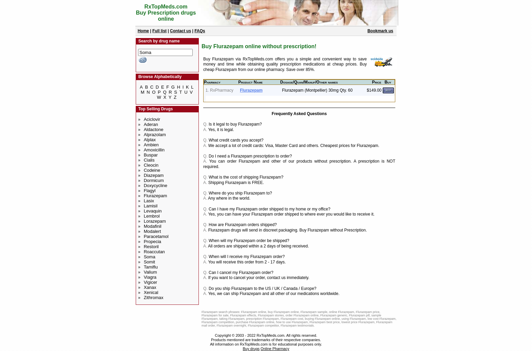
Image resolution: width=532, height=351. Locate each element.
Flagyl (150, 190)
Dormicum (154, 180)
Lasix (149, 200)
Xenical (151, 292)
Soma (149, 256)
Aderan (151, 124)
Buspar (151, 155)
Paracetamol (156, 236)
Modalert (152, 231)
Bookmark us (380, 31)
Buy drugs (251, 349)
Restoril (151, 246)
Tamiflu (151, 267)
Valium (150, 272)
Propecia (152, 241)
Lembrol (152, 216)
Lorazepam (155, 221)
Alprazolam (155, 134)
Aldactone (154, 129)
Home (143, 31)
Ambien (151, 144)
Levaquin (153, 211)
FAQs (199, 31)
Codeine (152, 170)
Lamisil (150, 205)
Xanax (150, 287)
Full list (159, 31)
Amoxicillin (154, 149)
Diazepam (154, 175)
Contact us (180, 31)
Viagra (150, 277)
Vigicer (150, 282)
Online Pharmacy (275, 349)
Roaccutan (154, 251)
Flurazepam (155, 195)
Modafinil (153, 226)
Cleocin (151, 165)
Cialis (149, 160)
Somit (149, 261)
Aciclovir (152, 119)
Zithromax (154, 297)
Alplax (150, 139)
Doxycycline (155, 185)
